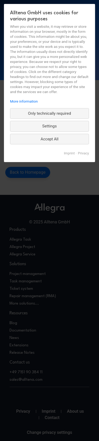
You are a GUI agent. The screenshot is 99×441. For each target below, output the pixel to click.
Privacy (83, 153)
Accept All (50, 139)
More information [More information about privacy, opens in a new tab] (24, 101)
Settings (49, 126)
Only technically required (49, 113)
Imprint (69, 153)
